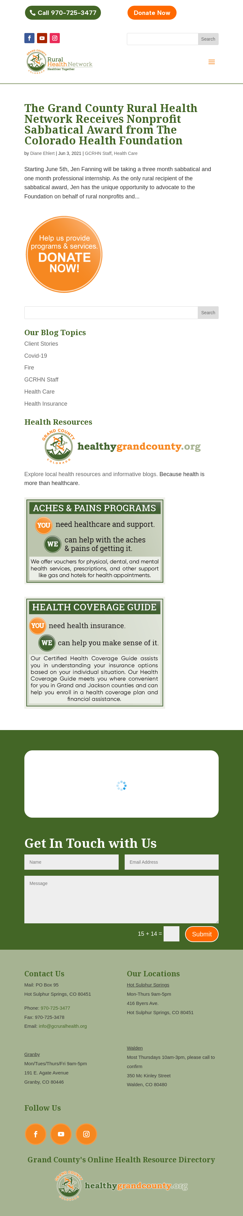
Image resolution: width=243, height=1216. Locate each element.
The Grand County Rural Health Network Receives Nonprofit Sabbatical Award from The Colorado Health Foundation (110, 124)
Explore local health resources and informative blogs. (91, 474)
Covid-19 (35, 356)
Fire (29, 367)
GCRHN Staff (98, 153)
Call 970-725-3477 (67, 13)
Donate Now (152, 13)
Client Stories (41, 344)
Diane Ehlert (42, 153)
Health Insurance (45, 404)
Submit (202, 934)
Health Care (126, 153)
